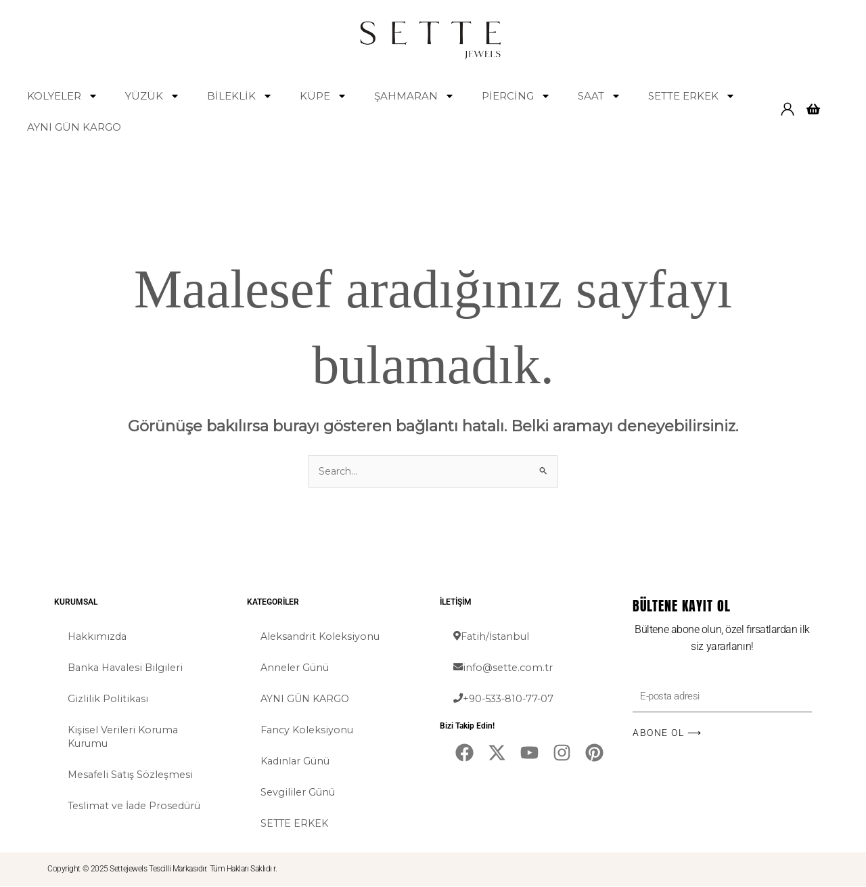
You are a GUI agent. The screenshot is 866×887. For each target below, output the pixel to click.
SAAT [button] (599, 96)
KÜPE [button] (323, 96)
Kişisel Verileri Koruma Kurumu (125, 737)
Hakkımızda (98, 636)
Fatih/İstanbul (492, 636)
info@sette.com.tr (504, 668)
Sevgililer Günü (299, 792)
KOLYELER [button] (62, 96)
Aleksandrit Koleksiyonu (322, 636)
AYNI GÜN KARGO (74, 127)
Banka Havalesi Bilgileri (128, 668)
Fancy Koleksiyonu (308, 730)
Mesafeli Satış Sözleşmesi (133, 775)
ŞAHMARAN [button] (414, 96)
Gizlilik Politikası (108, 699)
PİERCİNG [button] (516, 96)
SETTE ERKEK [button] (691, 96)
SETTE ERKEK (295, 823)
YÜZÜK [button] (152, 96)
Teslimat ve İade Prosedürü (138, 806)
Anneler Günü (296, 668)
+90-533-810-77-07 (506, 699)
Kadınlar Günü (297, 761)
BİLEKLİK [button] (240, 96)
